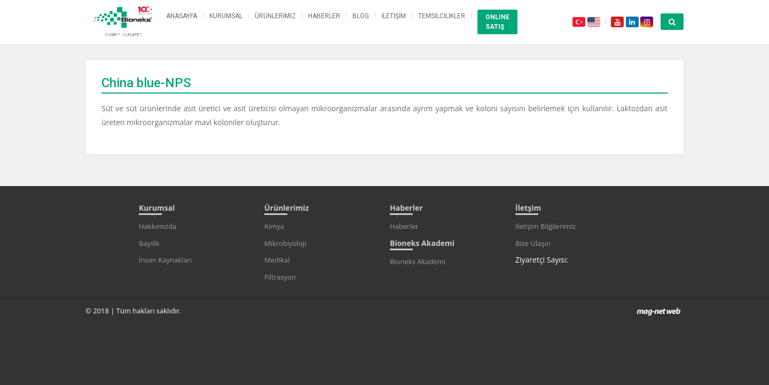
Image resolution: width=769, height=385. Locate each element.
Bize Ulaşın (533, 243)
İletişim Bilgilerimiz (545, 226)
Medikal (277, 260)
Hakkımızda (157, 226)
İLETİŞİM (393, 16)
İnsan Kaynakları (165, 260)
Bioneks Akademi (417, 261)
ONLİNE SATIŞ (497, 21)
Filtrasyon (280, 277)
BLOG (360, 16)
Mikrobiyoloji (285, 243)
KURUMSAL (225, 16)
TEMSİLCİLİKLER (441, 16)
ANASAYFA (181, 16)
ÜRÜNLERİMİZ (275, 16)
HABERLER (324, 16)
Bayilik (149, 243)
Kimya (274, 226)
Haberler (404, 226)
